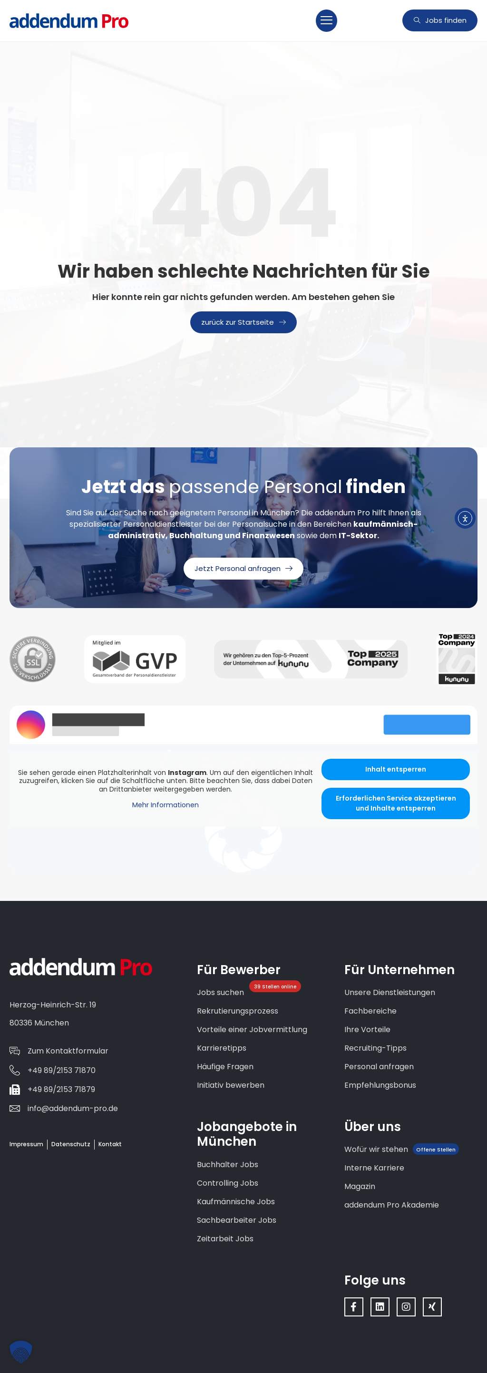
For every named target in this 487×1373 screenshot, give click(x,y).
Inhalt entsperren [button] (395, 769)
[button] (326, 21)
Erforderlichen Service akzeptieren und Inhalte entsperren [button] (396, 803)
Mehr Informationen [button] (165, 805)
